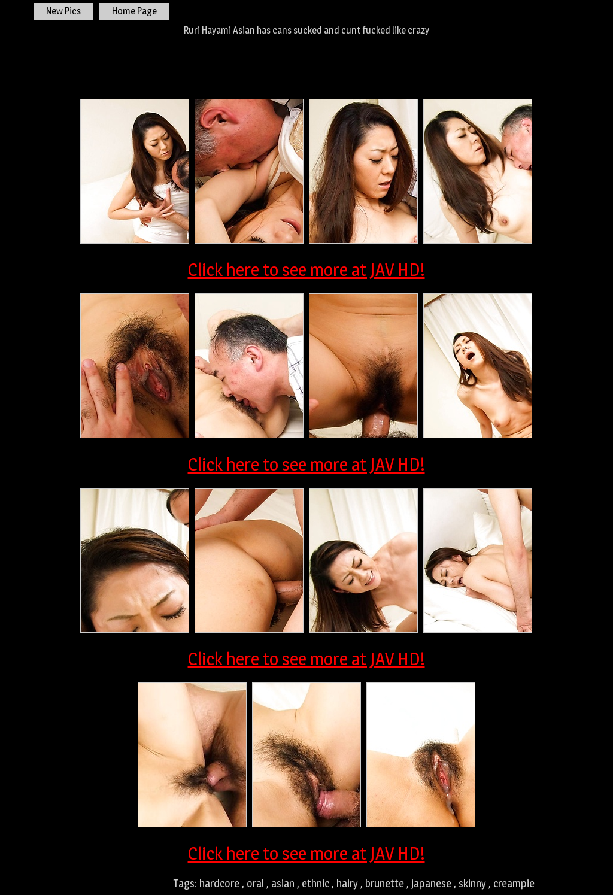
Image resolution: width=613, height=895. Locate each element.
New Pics (63, 11)
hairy (347, 883)
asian (283, 883)
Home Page (134, 11)
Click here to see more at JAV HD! (306, 269)
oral (255, 883)
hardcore (219, 883)
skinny (472, 883)
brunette (384, 883)
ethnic (315, 883)
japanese (431, 883)
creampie (514, 883)
